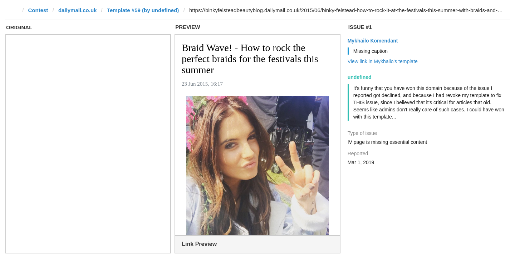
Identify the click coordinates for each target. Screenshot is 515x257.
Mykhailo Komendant (373, 41)
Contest (38, 10)
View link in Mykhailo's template (383, 61)
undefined (360, 77)
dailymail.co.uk (77, 10)
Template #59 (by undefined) (143, 10)
